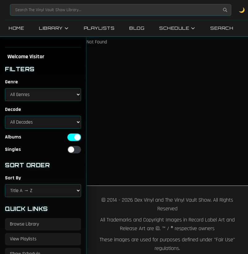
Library (54, 28)
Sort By (13, 178)
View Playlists (23, 239)
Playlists (99, 28)
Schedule (177, 28)
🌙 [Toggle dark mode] (242, 10)
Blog (136, 28)
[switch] (74, 137)
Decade (13, 109)
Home (16, 28)
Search (221, 28)
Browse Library (24, 224)
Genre (11, 82)
